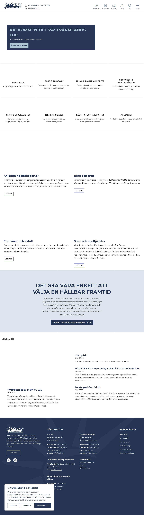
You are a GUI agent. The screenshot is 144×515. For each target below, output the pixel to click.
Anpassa (13, 506)
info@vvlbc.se (33, 8)
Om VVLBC (124, 438)
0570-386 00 (33, 5)
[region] (29, 497)
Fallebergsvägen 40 (55, 437)
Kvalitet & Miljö (125, 446)
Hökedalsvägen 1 (86, 437)
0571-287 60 (45, 5)
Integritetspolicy (125, 449)
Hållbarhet (123, 434)
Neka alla (27, 506)
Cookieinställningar (126, 453)
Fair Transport (124, 442)
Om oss (13, 453)
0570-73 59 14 (56, 470)
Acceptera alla (42, 506)
